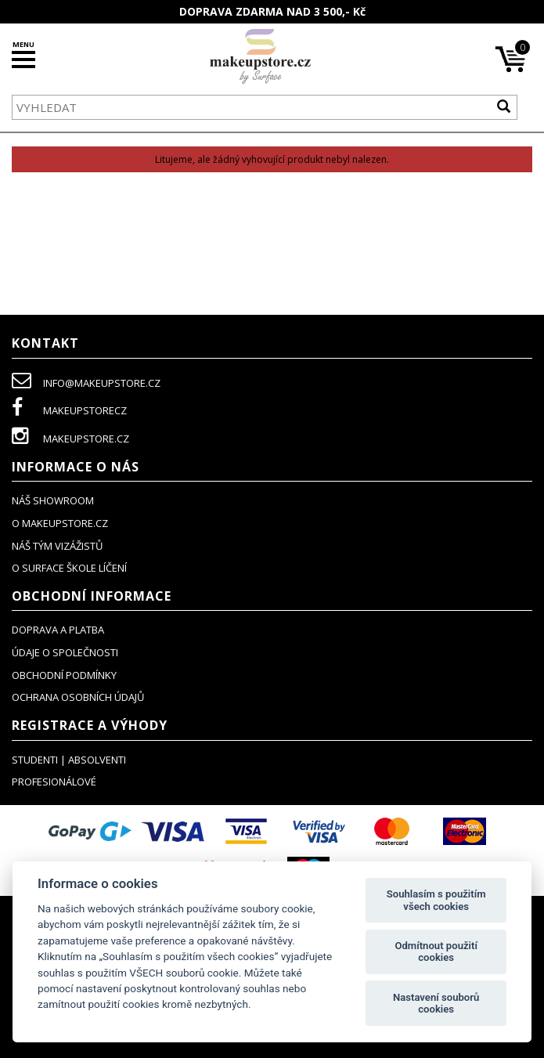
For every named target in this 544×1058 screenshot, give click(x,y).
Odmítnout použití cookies (435, 952)
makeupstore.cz (70, 439)
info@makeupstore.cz (86, 383)
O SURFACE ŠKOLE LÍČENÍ (69, 568)
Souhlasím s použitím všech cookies (436, 900)
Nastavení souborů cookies (436, 1003)
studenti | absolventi (69, 760)
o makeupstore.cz (60, 523)
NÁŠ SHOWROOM (53, 500)
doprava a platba (58, 630)
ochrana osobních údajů (78, 697)
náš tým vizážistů (57, 546)
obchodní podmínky (64, 675)
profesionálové (54, 782)
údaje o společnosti (65, 652)
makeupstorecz (69, 410)
